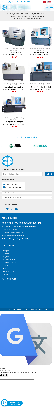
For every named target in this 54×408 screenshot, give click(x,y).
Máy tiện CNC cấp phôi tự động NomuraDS (27, 18)
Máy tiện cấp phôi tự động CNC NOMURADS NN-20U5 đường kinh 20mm (40, 88)
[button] (2, 146)
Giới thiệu (6, 254)
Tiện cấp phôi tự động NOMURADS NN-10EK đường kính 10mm (40, 54)
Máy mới (6, 257)
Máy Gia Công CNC (24, 16)
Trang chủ (6, 251)
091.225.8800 (15, 404)
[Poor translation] (5, 375)
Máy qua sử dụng (9, 260)
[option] (23, 146)
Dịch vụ (5, 265)
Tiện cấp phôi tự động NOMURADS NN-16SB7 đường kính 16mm (13, 54)
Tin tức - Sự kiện (8, 271)
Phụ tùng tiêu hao (9, 263)
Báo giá (5, 268)
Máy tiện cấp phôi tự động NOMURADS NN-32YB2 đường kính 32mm (13, 88)
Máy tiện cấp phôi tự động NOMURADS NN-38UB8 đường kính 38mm (13, 123)
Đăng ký (49, 174)
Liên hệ (5, 274)
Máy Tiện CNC (37, 16)
